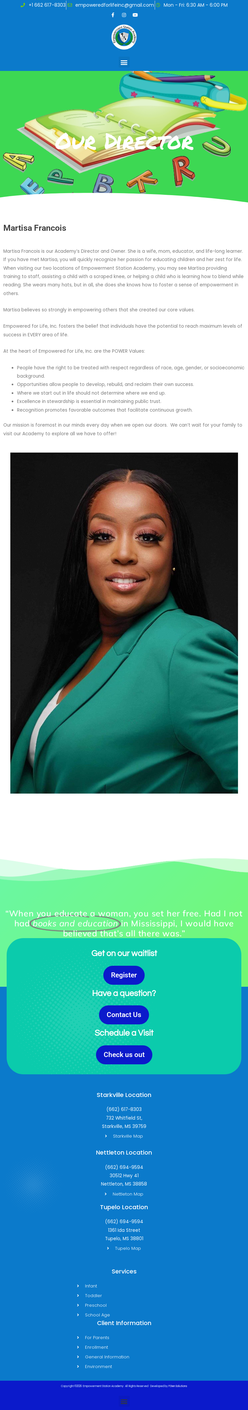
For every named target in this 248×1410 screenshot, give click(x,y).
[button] (124, 62)
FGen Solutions (178, 1386)
